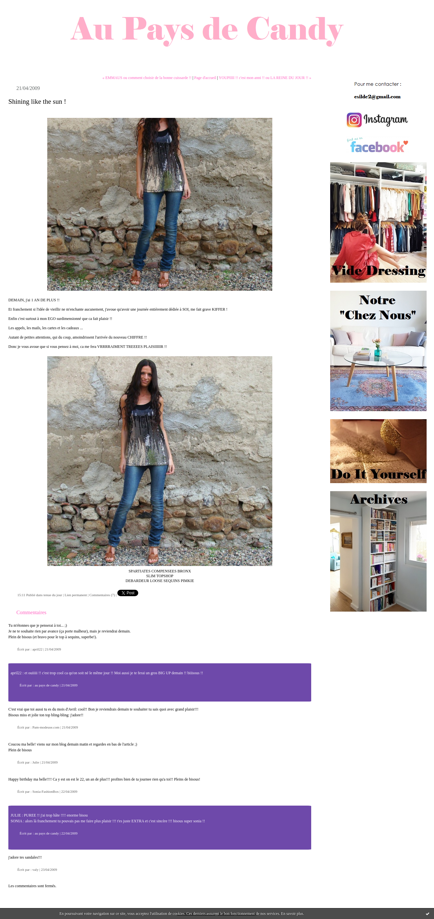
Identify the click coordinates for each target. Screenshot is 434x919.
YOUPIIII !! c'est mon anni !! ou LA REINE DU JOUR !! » (265, 77)
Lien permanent (76, 595)
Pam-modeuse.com (45, 727)
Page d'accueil (205, 77)
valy (35, 869)
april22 (37, 649)
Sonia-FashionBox (45, 791)
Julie (35, 762)
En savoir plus (292, 913)
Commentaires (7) (102, 595)
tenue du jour (52, 595)
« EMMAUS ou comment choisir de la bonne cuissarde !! (147, 77)
